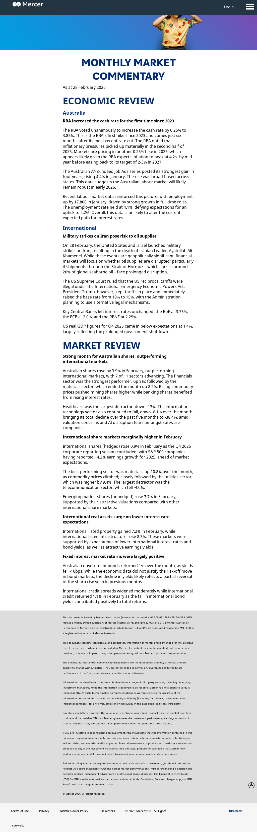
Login (229, 6)
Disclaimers (106, 811)
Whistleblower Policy (73, 811)
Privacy (44, 811)
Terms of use (20, 811)
